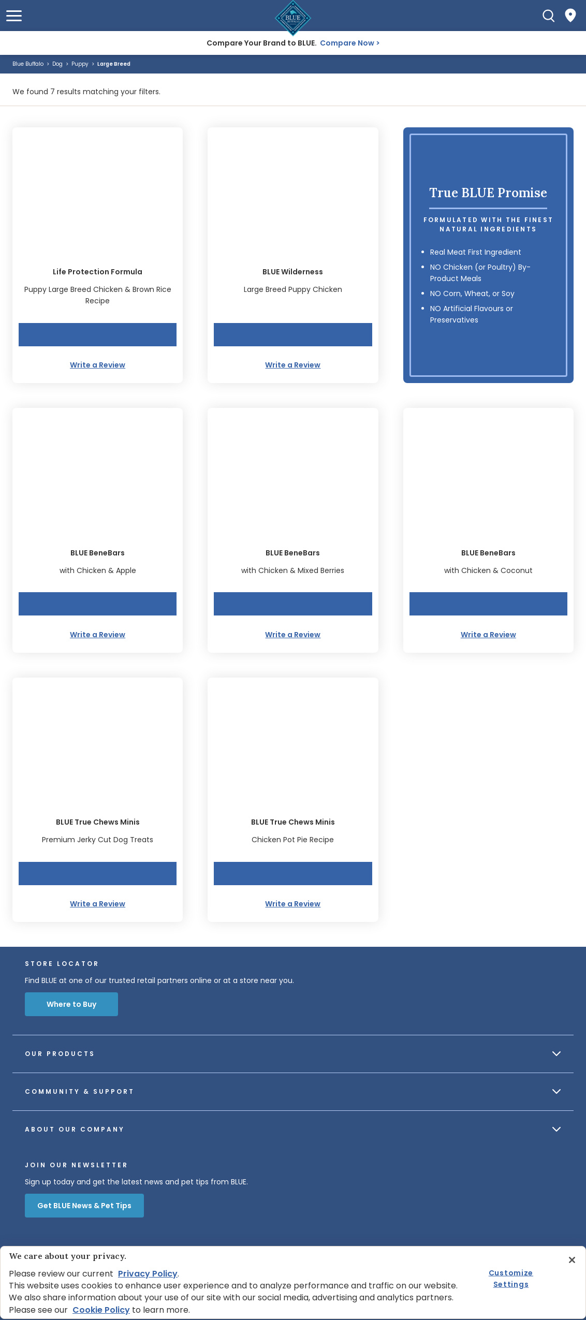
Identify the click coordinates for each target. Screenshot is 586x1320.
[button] (14, 15)
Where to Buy (71, 1004)
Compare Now (347, 43)
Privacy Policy (148, 1274)
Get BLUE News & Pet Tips (84, 1205)
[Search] (548, 15)
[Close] (572, 1260)
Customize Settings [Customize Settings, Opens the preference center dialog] (511, 1278)
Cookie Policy (101, 1310)
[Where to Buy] (570, 15)
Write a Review (97, 365)
